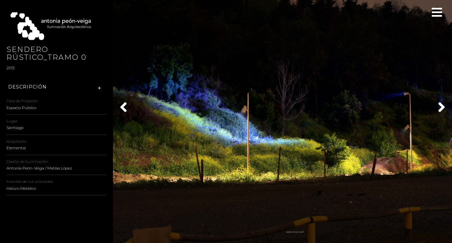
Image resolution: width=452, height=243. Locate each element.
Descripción (27, 87)
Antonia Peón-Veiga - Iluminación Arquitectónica (54, 26)
